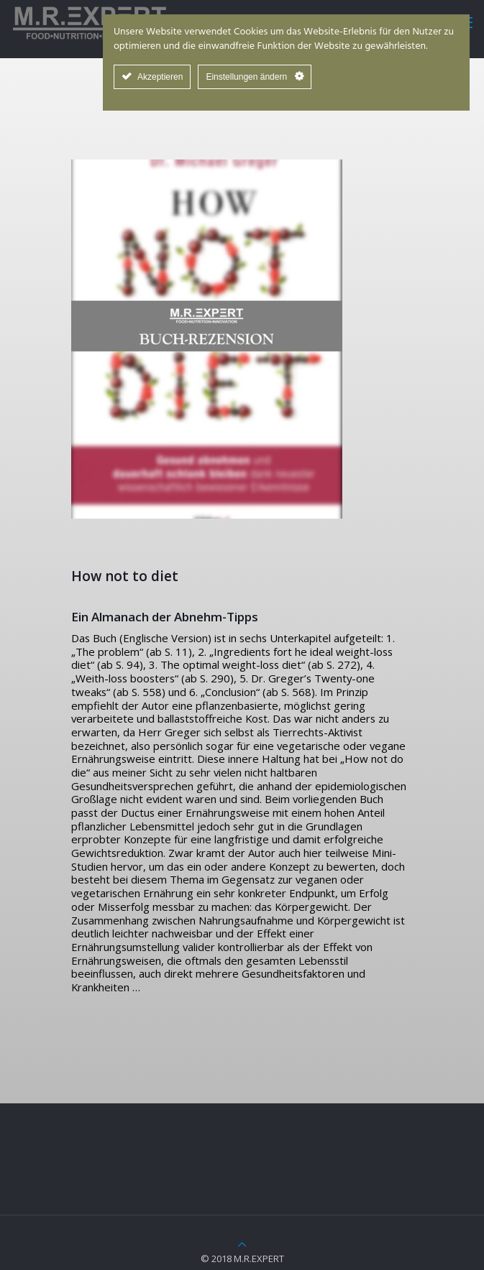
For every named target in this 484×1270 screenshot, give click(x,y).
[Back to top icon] (242, 1244)
